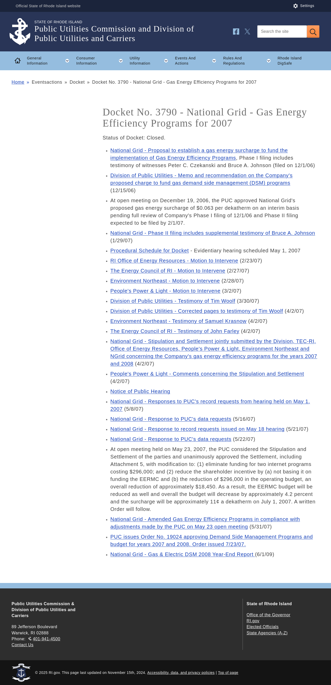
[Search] (282, 31)
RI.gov (253, 621)
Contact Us (23, 645)
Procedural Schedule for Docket (149, 250)
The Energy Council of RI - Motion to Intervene (167, 271)
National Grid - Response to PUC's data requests (170, 419)
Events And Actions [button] (197, 60)
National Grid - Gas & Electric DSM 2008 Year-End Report (182, 554)
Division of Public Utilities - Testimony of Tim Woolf (172, 301)
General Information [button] (50, 60)
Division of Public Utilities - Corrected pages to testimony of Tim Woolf (196, 311)
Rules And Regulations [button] (248, 60)
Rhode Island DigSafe (289, 61)
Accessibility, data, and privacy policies (181, 673)
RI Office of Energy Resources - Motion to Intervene (174, 260)
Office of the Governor (268, 615)
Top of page (228, 673)
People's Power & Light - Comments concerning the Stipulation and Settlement (207, 374)
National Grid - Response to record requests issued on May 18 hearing (197, 429)
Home (18, 82)
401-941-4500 (46, 639)
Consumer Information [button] (101, 60)
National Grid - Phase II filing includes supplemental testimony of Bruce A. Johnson (212, 233)
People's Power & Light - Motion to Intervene (165, 291)
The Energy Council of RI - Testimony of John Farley (174, 331)
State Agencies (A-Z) (267, 633)
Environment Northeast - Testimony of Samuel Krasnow (178, 321)
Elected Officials (263, 627)
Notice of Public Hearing (140, 391)
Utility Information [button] (150, 60)
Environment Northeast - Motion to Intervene (165, 281)
